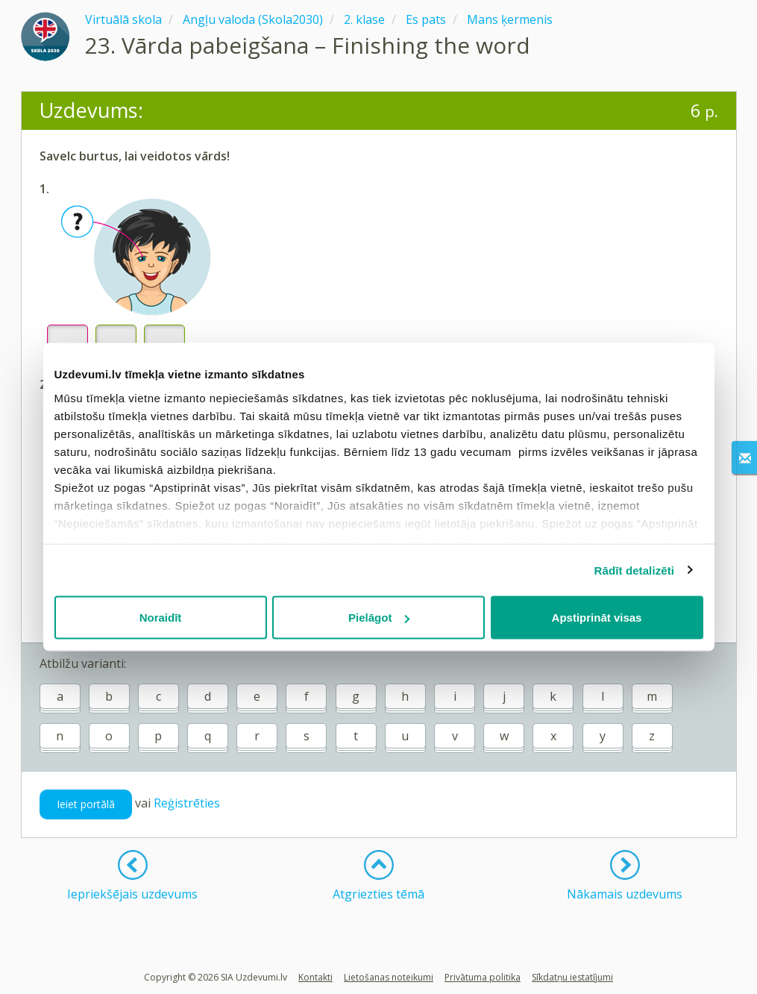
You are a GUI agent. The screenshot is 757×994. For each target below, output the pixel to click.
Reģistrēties (187, 803)
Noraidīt (160, 617)
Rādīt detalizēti (634, 569)
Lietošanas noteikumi (388, 977)
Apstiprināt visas (597, 617)
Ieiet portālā (86, 804)
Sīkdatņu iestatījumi (572, 977)
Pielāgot (378, 617)
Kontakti (315, 977)
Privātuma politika (483, 977)
